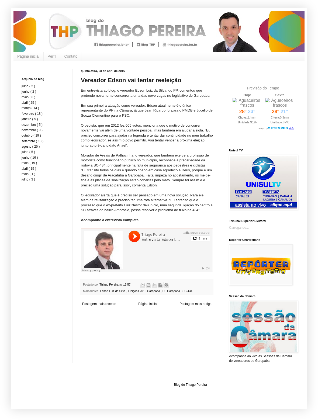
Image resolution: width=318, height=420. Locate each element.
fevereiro (28, 114)
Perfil (52, 56)
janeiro (27, 119)
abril (25, 103)
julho (25, 86)
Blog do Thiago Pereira (190, 385)
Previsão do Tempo (263, 88)
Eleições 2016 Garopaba (144, 291)
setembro (29, 141)
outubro (27, 135)
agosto (27, 146)
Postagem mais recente (99, 304)
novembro (29, 130)
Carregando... (239, 228)
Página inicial (28, 56)
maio (25, 97)
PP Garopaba (172, 291)
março (27, 108)
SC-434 (187, 291)
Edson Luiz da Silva (113, 291)
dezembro (29, 125)
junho (26, 91)
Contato (70, 56)
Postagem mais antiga (195, 304)
